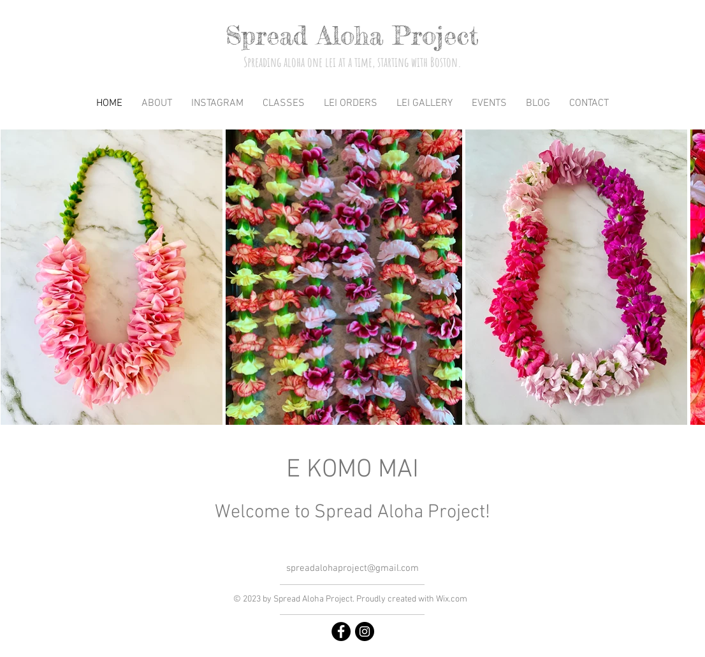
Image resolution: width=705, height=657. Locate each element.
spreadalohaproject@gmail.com (352, 568)
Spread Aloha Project (352, 35)
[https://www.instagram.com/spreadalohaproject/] (364, 631)
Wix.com (451, 599)
